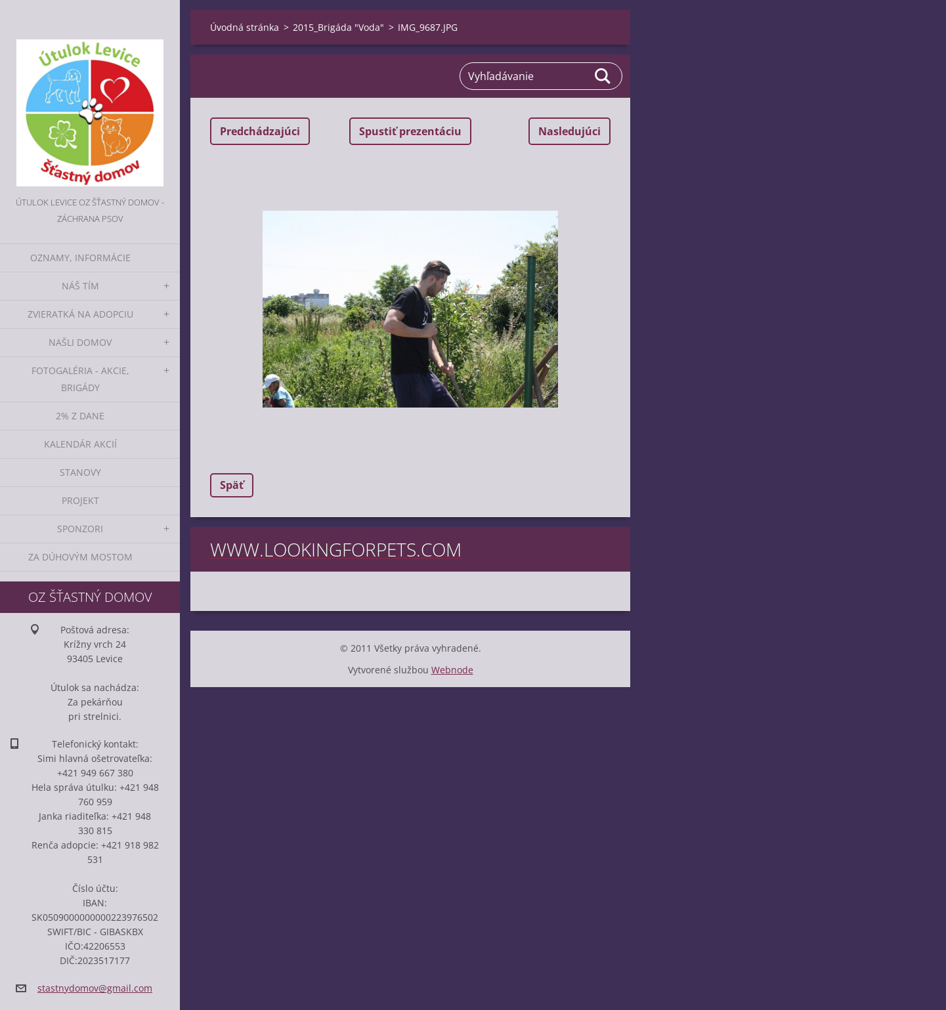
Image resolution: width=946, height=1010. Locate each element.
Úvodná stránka (244, 27)
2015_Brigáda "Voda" (338, 27)
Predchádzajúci (260, 131)
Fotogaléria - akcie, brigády (80, 379)
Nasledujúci (569, 131)
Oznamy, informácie (80, 257)
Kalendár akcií (80, 444)
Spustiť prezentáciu (410, 131)
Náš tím (80, 286)
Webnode (452, 669)
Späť (232, 485)
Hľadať (603, 76)
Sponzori (80, 528)
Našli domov (80, 342)
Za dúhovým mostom (80, 557)
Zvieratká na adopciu (80, 314)
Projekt (80, 500)
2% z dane (80, 416)
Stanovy (80, 472)
